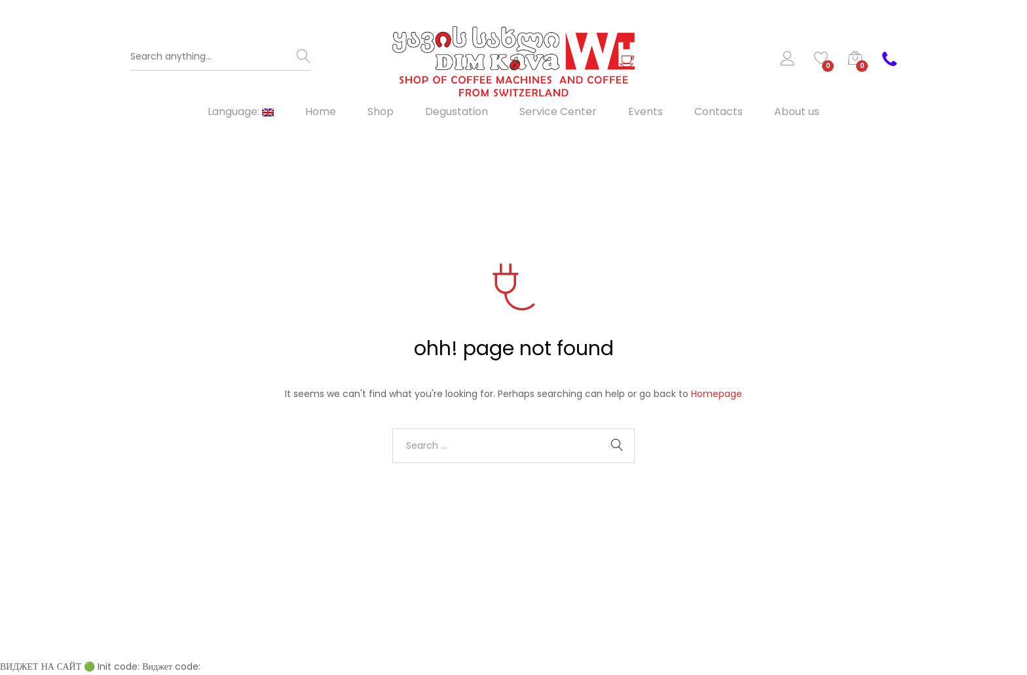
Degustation (456, 112)
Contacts (718, 112)
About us (796, 112)
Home (320, 112)
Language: (241, 112)
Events (645, 112)
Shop (380, 112)
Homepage (716, 393)
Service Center (558, 112)
